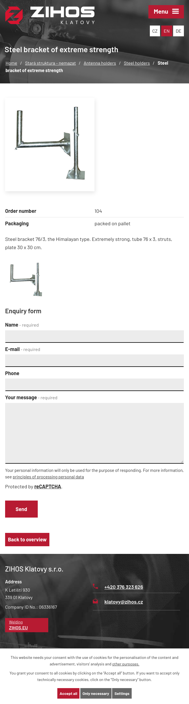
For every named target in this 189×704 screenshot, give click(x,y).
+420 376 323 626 (118, 587)
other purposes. (125, 663)
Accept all (68, 693)
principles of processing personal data (48, 476)
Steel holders (137, 63)
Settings (121, 693)
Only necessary (96, 693)
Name (22, 324)
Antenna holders (100, 63)
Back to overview (27, 539)
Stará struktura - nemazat (50, 63)
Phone (12, 373)
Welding (27, 625)
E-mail (22, 349)
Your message (31, 397)
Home (11, 63)
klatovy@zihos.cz (118, 601)
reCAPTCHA (47, 486)
